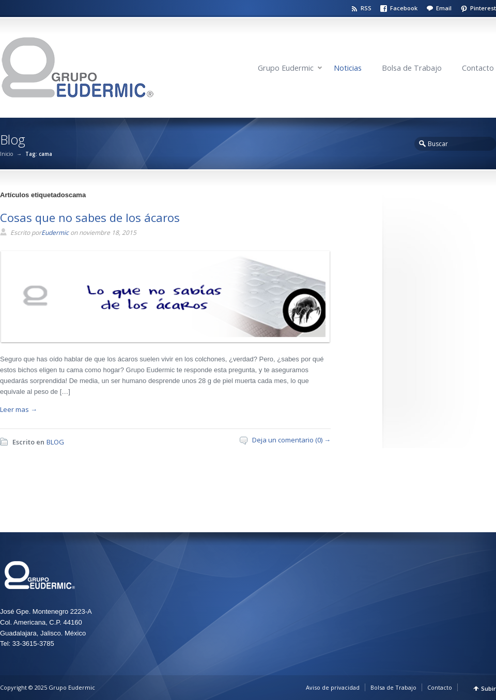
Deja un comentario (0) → (291, 439)
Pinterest (483, 8)
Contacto (478, 68)
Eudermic (55, 232)
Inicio (6, 153)
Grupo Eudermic (286, 68)
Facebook (403, 8)
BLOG (55, 442)
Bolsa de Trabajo (412, 68)
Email (444, 8)
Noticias (348, 68)
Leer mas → (18, 409)
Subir (488, 688)
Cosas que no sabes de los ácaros (90, 217)
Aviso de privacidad (333, 687)
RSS (366, 8)
